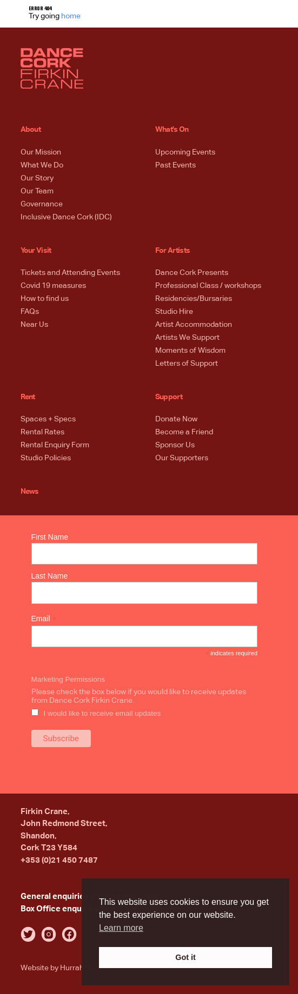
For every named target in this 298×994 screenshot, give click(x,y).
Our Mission (41, 152)
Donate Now (176, 419)
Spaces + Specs (48, 419)
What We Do (42, 165)
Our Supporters (181, 458)
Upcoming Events (185, 152)
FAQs (30, 311)
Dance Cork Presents (191, 273)
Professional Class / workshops (208, 286)
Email (44, 619)
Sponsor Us (175, 445)
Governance (42, 204)
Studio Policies (46, 458)
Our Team (37, 191)
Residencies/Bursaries (193, 299)
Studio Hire (174, 311)
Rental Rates (42, 432)
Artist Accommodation (193, 324)
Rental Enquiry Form (55, 445)
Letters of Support (186, 363)
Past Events (175, 165)
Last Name (49, 576)
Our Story (37, 178)
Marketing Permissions (68, 679)
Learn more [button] (121, 927)
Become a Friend (184, 432)
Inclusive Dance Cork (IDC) (66, 217)
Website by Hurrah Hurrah (65, 968)
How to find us (45, 299)
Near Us (34, 324)
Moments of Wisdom (190, 350)
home (71, 16)
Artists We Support (187, 337)
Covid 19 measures (53, 286)
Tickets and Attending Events (70, 273)
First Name (49, 537)
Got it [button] (185, 957)
